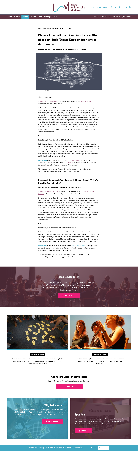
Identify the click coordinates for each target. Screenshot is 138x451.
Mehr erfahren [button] (78, 448)
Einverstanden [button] (103, 448)
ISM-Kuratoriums (85, 101)
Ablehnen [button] (93, 448)
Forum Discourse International (48, 191)
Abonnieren (69, 387)
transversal (69, 163)
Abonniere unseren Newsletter (69, 376)
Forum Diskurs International (47, 101)
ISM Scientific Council (79, 246)
